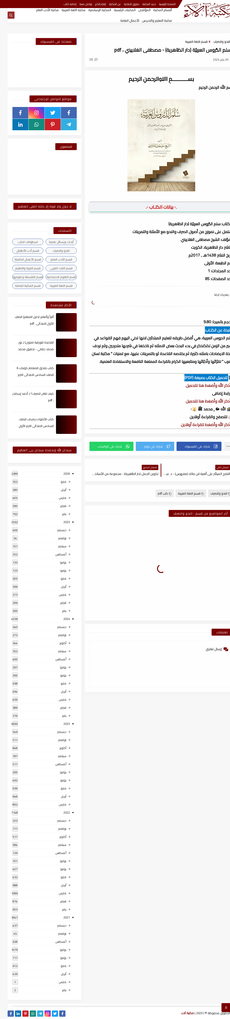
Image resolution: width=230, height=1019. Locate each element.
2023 (59, 723)
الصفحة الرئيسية (159, 4)
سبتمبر (54, 546)
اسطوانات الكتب (20, 242)
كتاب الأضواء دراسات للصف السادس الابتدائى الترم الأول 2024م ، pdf (28, 425)
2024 (59, 619)
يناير (56, 514)
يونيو (56, 570)
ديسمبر (54, 530)
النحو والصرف (214, 41)
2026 (59, 473)
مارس (55, 498)
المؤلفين (137, 10)
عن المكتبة (107, 4)
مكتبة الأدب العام (40, 10)
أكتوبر (55, 643)
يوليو (55, 562)
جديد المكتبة (141, 4)
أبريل (56, 489)
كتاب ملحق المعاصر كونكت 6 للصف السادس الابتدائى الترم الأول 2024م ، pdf (27, 374)
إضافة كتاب (62, 4)
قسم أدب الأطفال (20, 250)
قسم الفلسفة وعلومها (20, 277)
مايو (56, 481)
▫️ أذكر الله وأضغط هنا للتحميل (201, 385)
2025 (59, 522)
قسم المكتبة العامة (20, 285)
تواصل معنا (78, 4)
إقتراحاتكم (93, 4)
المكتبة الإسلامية (92, 10)
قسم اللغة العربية (188, 41)
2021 (59, 917)
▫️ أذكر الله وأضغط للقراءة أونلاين (199, 424)
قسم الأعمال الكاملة (20, 259)
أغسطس (53, 554)
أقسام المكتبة (155, 10)
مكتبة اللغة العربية (66, 10)
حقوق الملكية (124, 4)
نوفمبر (54, 538)
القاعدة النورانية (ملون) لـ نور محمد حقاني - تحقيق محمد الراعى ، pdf (28, 349)
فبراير (56, 506)
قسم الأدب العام (54, 259)
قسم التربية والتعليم (20, 268)
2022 (59, 812)
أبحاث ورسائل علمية (53, 242)
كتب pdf (157, 493)
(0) (86, 59)
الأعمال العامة (122, 21)
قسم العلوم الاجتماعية (53, 277)
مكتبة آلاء (180, 1013)
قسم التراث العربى (53, 268)
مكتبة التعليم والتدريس (149, 21)
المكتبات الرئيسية (117, 10)
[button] (191, 446)
